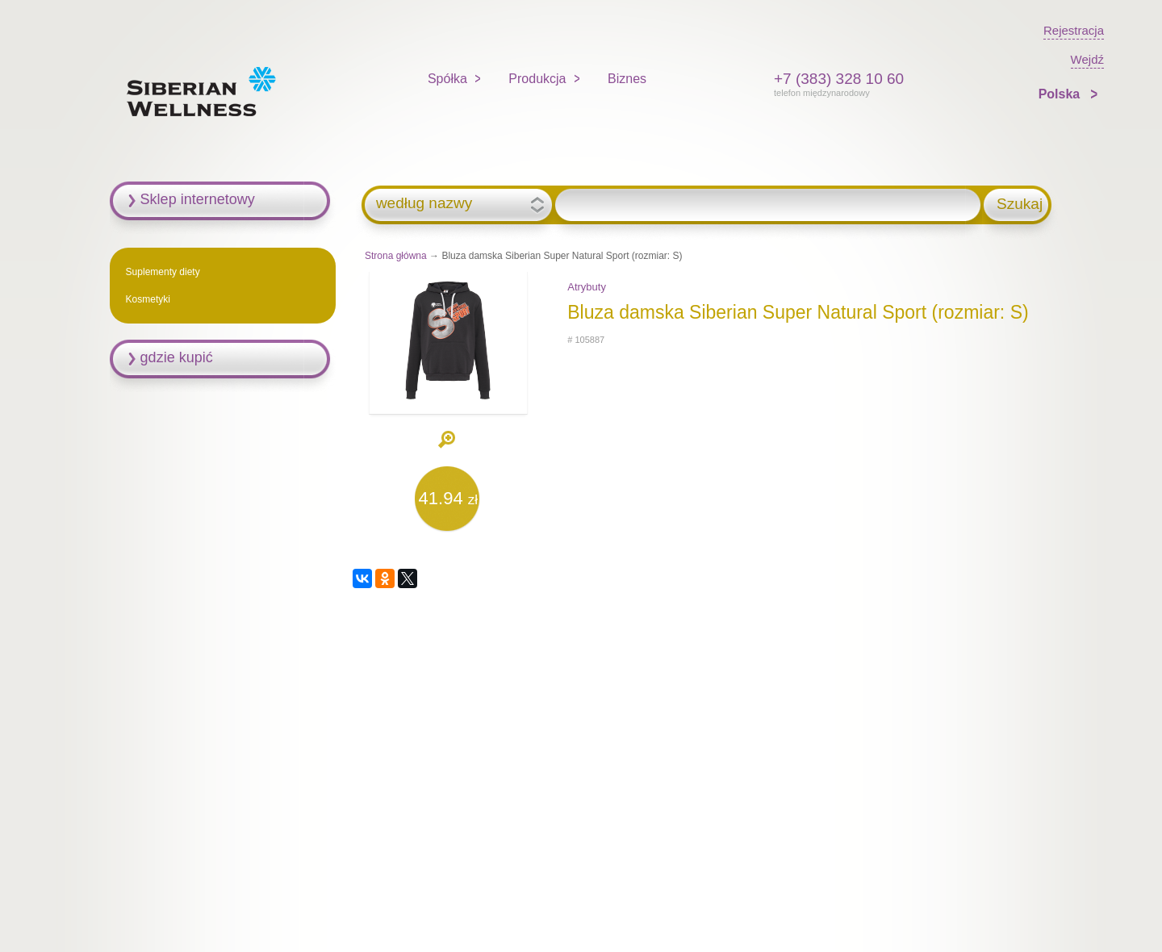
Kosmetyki (148, 299)
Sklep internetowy (197, 199)
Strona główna (396, 255)
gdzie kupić (176, 357)
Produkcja (537, 79)
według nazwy (424, 203)
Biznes (627, 79)
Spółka (447, 79)
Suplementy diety (163, 272)
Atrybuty (586, 287)
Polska (1061, 94)
